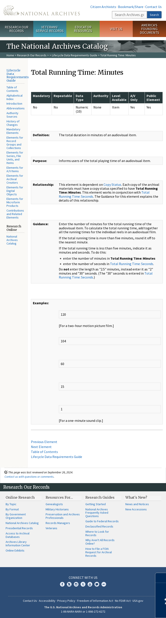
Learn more (127, 610)
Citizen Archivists (103, 7)
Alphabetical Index (14, 97)
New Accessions (136, 509)
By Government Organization (16, 516)
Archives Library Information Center (18, 543)
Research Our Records (16, 29)
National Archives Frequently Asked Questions (96, 512)
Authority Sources (12, 114)
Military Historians (57, 509)
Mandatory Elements (13, 131)
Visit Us (116, 29)
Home (10, 55)
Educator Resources (83, 29)
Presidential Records (19, 528)
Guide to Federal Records (102, 521)
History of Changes (12, 123)
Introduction (14, 103)
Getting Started (95, 504)
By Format (12, 509)
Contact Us (153, 7)
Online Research (20, 497)
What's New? (136, 497)
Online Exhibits (15, 550)
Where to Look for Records (97, 533)
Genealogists (54, 504)
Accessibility (47, 601)
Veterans (51, 528)
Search (154, 15)
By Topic (11, 504)
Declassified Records (99, 526)
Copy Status (112, 184)
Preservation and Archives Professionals (63, 516)
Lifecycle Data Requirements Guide (74, 55)
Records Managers (58, 523)
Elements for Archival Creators (14, 179)
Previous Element (44, 442)
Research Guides (100, 497)
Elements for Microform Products (14, 202)
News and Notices (137, 504)
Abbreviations (15, 108)
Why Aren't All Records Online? (100, 541)
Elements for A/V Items (14, 169)
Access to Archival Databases (17, 535)
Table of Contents (12, 89)
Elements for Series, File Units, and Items (14, 157)
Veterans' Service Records (50, 29)
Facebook (62, 584)
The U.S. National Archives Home (41, 10)
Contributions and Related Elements (15, 214)
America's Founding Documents (149, 29)
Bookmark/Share (130, 7)
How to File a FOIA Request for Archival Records (98, 552)
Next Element (41, 447)
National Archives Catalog (12, 240)
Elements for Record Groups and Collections (14, 143)
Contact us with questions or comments (29, 477)
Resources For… (59, 497)
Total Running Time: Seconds (131, 264)
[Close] (161, 578)
